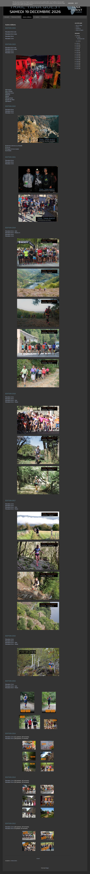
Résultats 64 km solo (10, 32)
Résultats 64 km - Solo (11, 400)
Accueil (7, 17)
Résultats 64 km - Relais (11, 402)
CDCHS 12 (78, 28)
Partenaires (45, 17)
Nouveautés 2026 (80, 38)
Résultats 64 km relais (11, 34)
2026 (77, 35)
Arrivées (9, 150)
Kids (8, 96)
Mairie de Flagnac (79, 30)
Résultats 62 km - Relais (11, 644)
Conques (9, 89)
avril (78, 41)
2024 (77, 45)
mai (78, 37)
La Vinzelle (9, 91)
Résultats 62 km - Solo (11, 642)
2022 (77, 48)
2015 (77, 61)
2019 (77, 54)
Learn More (71, 3)
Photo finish (10, 98)
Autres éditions (27, 17)
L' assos (36, 17)
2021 (77, 50)
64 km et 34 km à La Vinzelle (14, 145)
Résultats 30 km (9, 738)
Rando (8, 94)
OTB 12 (77, 26)
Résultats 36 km (9, 36)
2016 (77, 59)
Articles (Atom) (14, 860)
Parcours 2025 (15, 17)
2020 (77, 52)
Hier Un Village (79, 25)
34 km (8, 147)
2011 (77, 68)
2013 (77, 64)
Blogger (47, 868)
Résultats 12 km (9, 38)
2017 (77, 57)
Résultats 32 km (9, 641)
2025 (77, 43)
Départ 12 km (10, 93)
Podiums (9, 101)
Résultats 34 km (9, 51)
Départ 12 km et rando (13, 149)
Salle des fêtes (10, 99)
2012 (77, 66)
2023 (77, 46)
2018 (77, 55)
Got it (76, 3)
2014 (77, 63)
